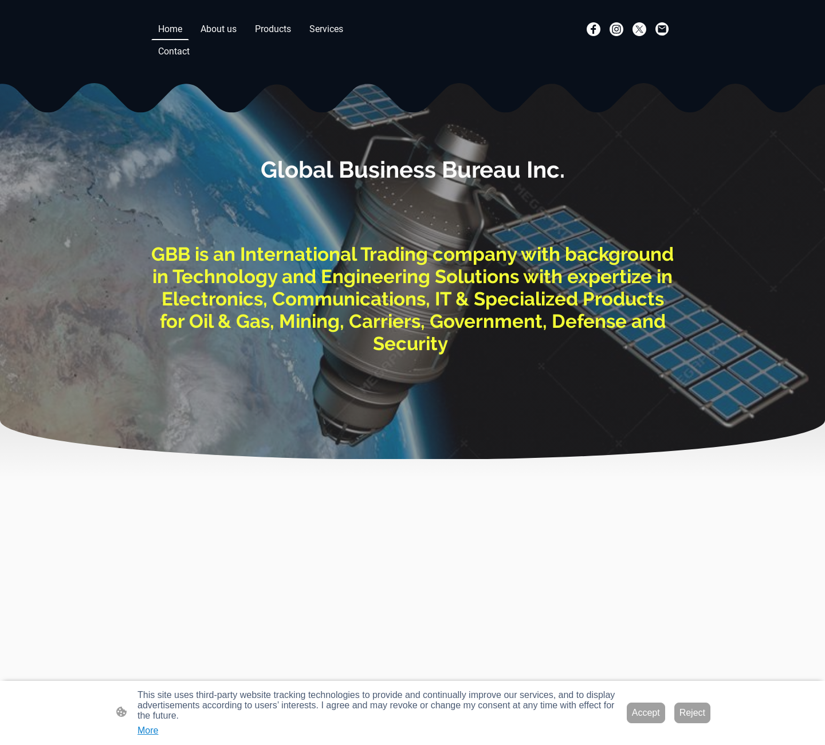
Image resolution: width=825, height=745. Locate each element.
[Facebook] (593, 29)
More (148, 730)
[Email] (662, 29)
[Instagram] (616, 29)
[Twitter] (639, 29)
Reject (692, 712)
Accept (646, 712)
